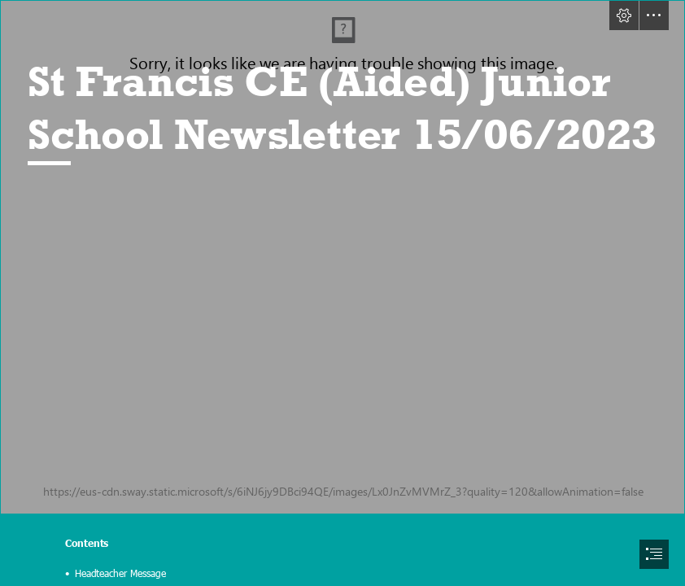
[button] (624, 15)
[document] (342, 293)
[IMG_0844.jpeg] (342, 257)
